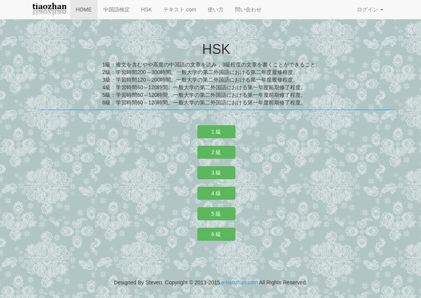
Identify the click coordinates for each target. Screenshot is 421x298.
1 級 (216, 132)
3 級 (216, 173)
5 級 (216, 214)
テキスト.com (179, 9)
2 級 (216, 152)
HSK (146, 9)
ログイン (370, 9)
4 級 (216, 193)
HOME (84, 9)
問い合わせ (248, 9)
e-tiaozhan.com (239, 282)
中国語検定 (116, 9)
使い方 (216, 9)
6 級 (216, 234)
